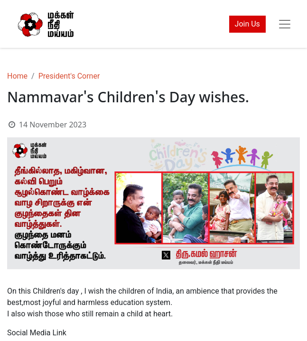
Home (17, 76)
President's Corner (69, 76)
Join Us (247, 23)
